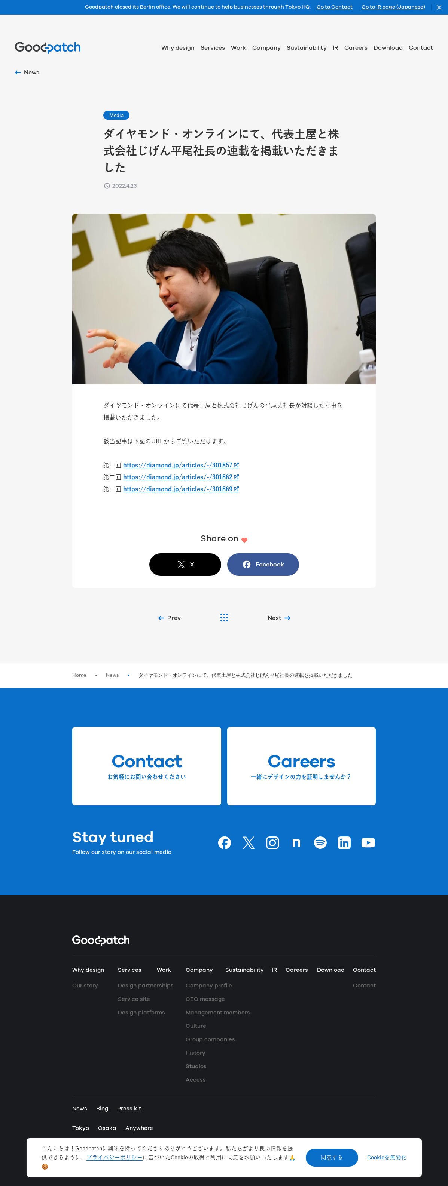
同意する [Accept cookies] (332, 1157)
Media (116, 115)
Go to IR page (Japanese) (393, 7)
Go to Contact (335, 7)
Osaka (107, 1128)
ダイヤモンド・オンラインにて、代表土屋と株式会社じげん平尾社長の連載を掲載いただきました (245, 675)
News (112, 675)
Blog (102, 1109)
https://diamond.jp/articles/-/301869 (177, 489)
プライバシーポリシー (114, 1157)
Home (79, 675)
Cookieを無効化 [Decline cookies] (387, 1157)
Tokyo (80, 1128)
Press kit (129, 1109)
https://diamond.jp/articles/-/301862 (177, 477)
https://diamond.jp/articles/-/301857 (177, 465)
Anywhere (139, 1128)
